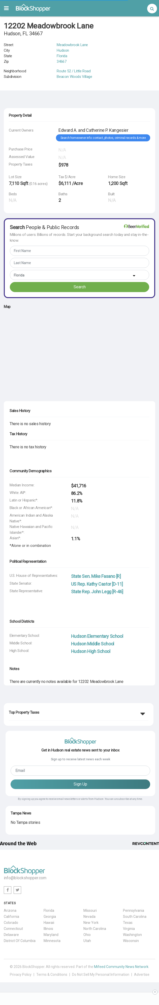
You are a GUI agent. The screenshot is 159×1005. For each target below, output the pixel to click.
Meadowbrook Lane (72, 45)
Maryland (51, 935)
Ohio (87, 935)
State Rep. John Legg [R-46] (97, 591)
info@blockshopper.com (25, 877)
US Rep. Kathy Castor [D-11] (97, 584)
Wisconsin (131, 941)
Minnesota (52, 941)
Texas (128, 923)
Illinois (48, 929)
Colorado (11, 923)
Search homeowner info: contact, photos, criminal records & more (103, 138)
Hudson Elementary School (97, 636)
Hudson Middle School (92, 643)
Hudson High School (90, 651)
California (11, 917)
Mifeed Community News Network (121, 967)
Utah (87, 941)
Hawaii (49, 923)
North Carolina (94, 929)
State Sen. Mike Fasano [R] (96, 576)
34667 (61, 61)
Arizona (10, 910)
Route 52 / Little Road (73, 71)
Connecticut (13, 929)
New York (91, 923)
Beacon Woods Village (74, 76)
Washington (132, 935)
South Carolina (134, 917)
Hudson (63, 50)
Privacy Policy (20, 974)
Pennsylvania (133, 910)
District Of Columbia (20, 941)
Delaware (11, 935)
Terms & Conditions (51, 974)
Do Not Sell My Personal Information (100, 974)
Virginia (129, 929)
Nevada (89, 917)
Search (80, 287)
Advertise (141, 974)
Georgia (50, 917)
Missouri (90, 910)
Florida (62, 56)
